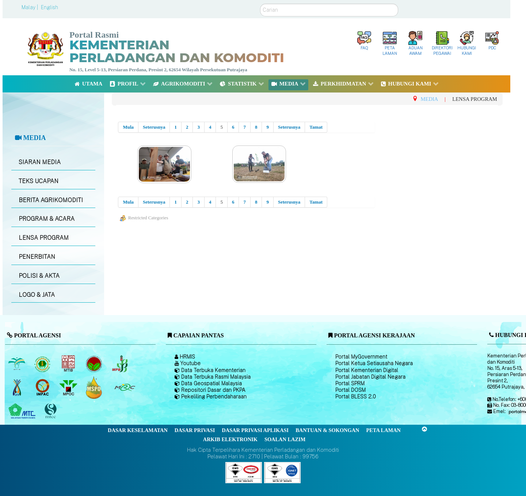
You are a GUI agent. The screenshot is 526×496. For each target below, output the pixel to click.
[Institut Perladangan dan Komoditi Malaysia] (43, 387)
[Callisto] (243, 472)
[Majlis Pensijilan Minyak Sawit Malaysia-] (95, 387)
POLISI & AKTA (39, 275)
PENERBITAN (37, 256)
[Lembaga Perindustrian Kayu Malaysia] (69, 363)
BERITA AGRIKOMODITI (51, 200)
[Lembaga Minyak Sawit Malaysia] (17, 363)
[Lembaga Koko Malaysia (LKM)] (95, 363)
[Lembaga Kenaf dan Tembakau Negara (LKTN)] (17, 387)
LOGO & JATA (37, 294)
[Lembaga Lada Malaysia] (120, 363)
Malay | (30, 7)
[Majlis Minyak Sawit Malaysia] (69, 387)
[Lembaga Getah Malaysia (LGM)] (43, 363)
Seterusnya (154, 127)
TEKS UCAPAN (38, 181)
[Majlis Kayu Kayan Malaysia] (23, 411)
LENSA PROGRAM (44, 237)
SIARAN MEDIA (40, 162)
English (49, 7)
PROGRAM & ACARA (47, 218)
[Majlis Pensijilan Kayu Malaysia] (51, 411)
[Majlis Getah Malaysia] (124, 387)
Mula (128, 127)
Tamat (316, 127)
